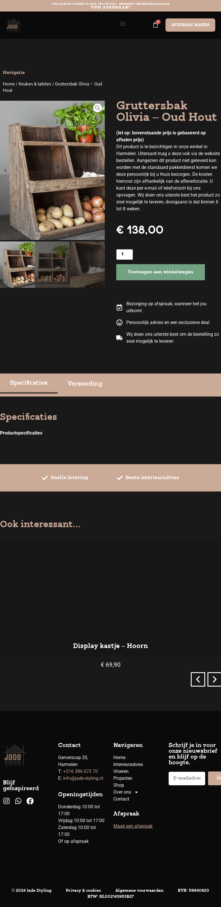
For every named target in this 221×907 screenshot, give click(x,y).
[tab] (29, 384)
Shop (118, 785)
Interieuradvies (128, 764)
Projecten (122, 778)
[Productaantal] (124, 254)
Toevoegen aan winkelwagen (160, 272)
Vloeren (121, 771)
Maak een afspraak (133, 826)
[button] (122, 23)
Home (9, 84)
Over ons (126, 792)
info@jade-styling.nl (83, 778)
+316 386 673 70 (80, 771)
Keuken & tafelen (35, 84)
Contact (121, 799)
